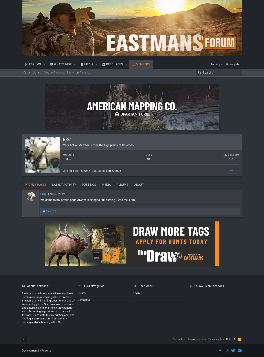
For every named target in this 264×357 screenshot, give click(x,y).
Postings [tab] (89, 184)
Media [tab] (106, 184)
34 (148, 159)
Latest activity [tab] (64, 184)
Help (228, 339)
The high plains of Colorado (116, 145)
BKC (43, 194)
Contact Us (84, 299)
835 (68, 159)
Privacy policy (216, 339)
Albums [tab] (122, 184)
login (136, 293)
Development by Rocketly (36, 350)
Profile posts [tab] (35, 184)
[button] (44, 64)
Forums (82, 293)
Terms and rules (197, 339)
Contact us (179, 339)
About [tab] (139, 184)
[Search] (219, 72)
